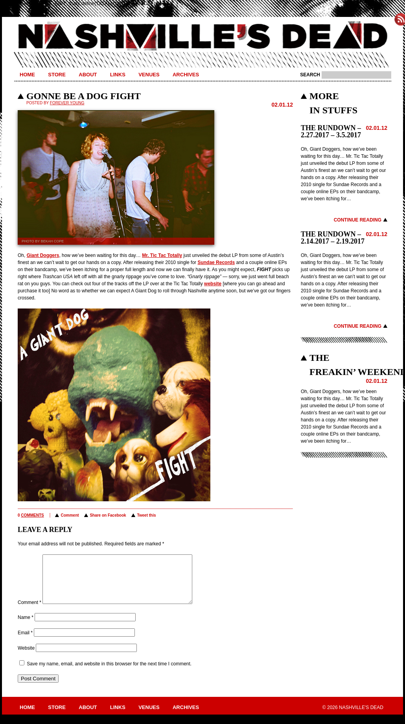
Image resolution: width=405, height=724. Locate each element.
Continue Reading (357, 220)
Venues (148, 75)
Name (25, 627)
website (212, 283)
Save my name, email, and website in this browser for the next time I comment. (109, 673)
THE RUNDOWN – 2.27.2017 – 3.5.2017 (331, 131)
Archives (186, 75)
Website (26, 657)
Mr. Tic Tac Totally (162, 255)
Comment (70, 515)
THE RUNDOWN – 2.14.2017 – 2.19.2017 (332, 237)
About (88, 75)
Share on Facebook (108, 515)
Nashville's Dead (202, 36)
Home (27, 75)
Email (25, 642)
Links (117, 75)
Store (57, 75)
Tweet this (146, 515)
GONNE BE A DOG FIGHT (83, 96)
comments (32, 515)
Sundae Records (216, 262)
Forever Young (67, 103)
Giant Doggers (43, 255)
